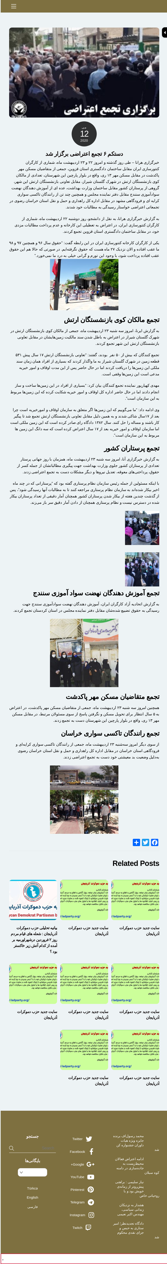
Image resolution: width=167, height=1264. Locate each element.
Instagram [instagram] (82, 1215)
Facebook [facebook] (82, 1152)
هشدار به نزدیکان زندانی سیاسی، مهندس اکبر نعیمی (130, 1209)
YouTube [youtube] (82, 1177)
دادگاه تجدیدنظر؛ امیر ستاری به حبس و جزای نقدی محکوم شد (135, 1230)
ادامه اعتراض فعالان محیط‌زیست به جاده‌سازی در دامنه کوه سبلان (136, 1165)
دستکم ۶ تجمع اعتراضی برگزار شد (83, 154)
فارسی (32, 1207)
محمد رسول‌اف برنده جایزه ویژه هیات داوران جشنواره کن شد (135, 1142)
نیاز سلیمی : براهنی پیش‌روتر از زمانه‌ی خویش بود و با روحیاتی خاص (137, 1188)
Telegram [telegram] (83, 1202)
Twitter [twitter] (83, 1139)
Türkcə (31, 1188)
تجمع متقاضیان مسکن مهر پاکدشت (112, 696)
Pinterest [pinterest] (83, 1190)
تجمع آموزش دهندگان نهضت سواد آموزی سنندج (95, 593)
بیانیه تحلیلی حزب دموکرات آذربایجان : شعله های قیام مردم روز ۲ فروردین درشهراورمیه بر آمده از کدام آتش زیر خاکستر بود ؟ (33, 940)
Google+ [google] (82, 1164)
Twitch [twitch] (83, 1228)
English (31, 1197)
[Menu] (13, 6)
